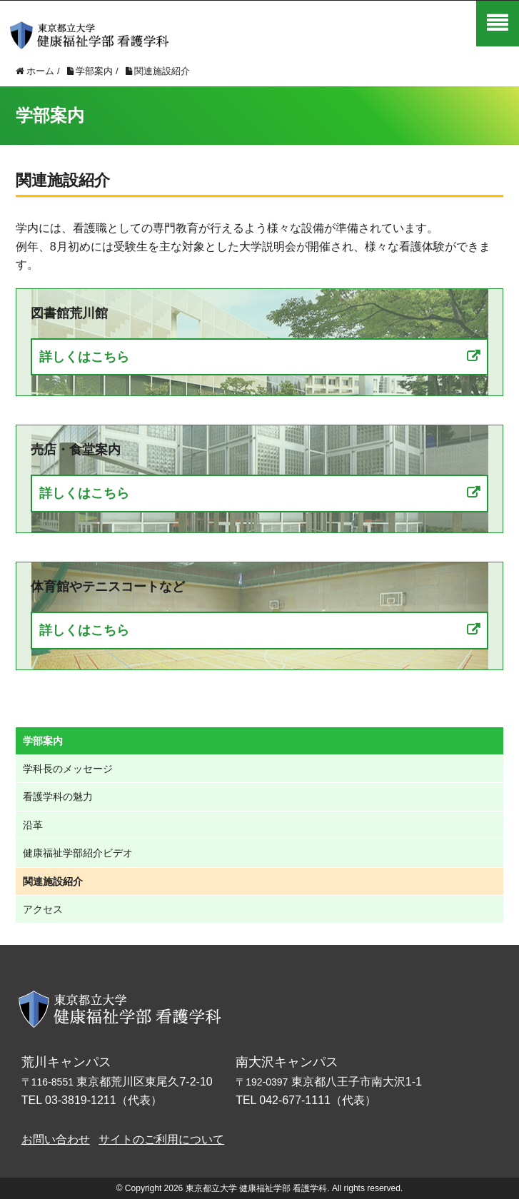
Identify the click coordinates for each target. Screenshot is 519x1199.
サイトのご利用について (161, 1139)
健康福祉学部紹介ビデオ (78, 853)
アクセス (43, 909)
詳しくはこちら (84, 357)
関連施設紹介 (53, 881)
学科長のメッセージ (68, 768)
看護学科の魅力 (58, 796)
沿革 (33, 825)
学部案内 (43, 741)
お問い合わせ (55, 1139)
